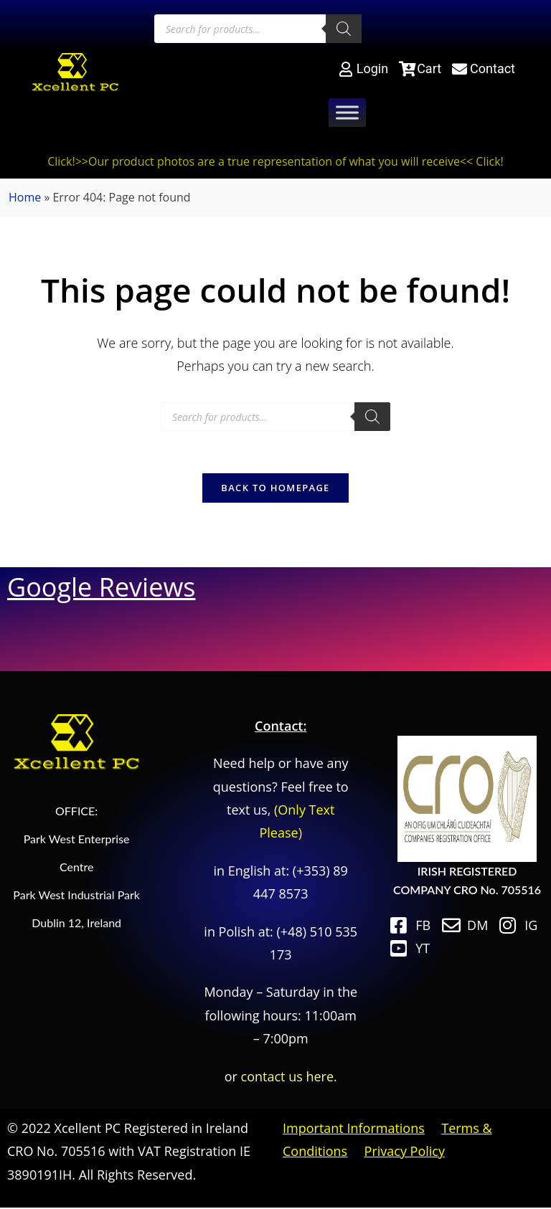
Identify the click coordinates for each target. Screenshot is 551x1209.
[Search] (344, 28)
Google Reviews (101, 587)
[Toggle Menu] (347, 113)
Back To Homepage (275, 488)
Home (25, 197)
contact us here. (289, 1077)
